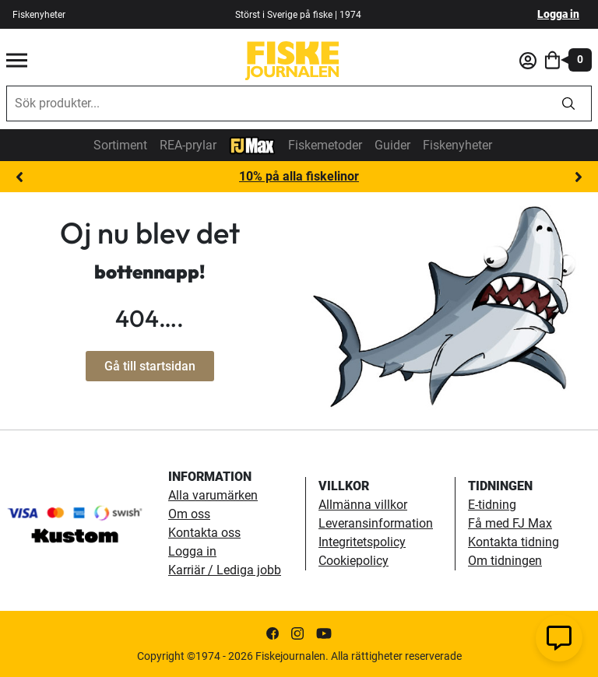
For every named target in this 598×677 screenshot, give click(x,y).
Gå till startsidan (149, 366)
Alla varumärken (213, 495)
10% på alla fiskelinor (299, 176)
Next (578, 177)
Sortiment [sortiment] (120, 145)
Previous (19, 177)
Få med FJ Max (510, 523)
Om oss (189, 514)
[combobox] (276, 103)
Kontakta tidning (513, 542)
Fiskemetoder (325, 145)
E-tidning (492, 504)
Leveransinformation (375, 523)
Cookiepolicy (353, 560)
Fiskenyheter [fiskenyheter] (38, 14)
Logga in (558, 14)
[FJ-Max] (252, 144)
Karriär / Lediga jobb (224, 570)
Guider (392, 145)
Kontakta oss (204, 532)
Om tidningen (505, 560)
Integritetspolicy (362, 542)
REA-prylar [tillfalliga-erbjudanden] (188, 145)
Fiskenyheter (457, 145)
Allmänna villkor (362, 504)
